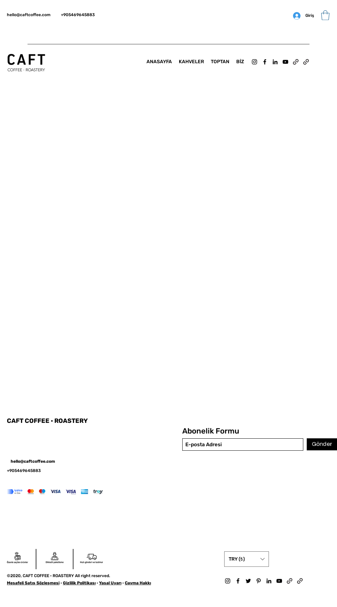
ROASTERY (71, 421)
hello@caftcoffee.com (29, 14)
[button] (325, 15)
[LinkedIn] (275, 61)
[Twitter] (248, 580)
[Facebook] (264, 61)
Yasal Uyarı (110, 583)
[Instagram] (254, 61)
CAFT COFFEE (29, 421)
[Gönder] (322, 444)
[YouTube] (285, 61)
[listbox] (246, 559)
